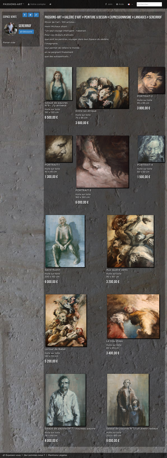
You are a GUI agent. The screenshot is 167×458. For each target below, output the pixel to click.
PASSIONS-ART (53, 17)
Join (109, 4)
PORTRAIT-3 (83, 190)
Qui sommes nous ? (34, 455)
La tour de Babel (55, 349)
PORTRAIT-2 (145, 96)
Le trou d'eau (114, 341)
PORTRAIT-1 (52, 164)
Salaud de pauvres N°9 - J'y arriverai (56, 104)
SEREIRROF (155, 17)
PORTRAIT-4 (145, 164)
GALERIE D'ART (73, 17)
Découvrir (26, 32)
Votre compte (37, 4)
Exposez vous (12, 455)
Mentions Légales (57, 455)
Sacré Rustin (52, 269)
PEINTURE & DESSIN (95, 17)
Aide (120, 4)
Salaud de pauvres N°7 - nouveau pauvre (70, 428)
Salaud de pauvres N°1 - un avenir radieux (132, 428)
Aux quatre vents (117, 269)
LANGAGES (140, 17)
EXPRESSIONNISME (121, 17)
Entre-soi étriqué (86, 111)
